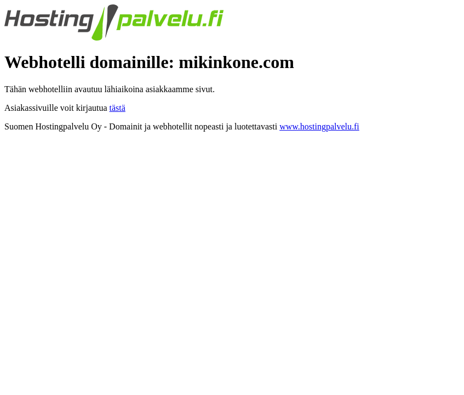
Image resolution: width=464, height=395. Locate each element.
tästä (117, 107)
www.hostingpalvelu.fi (319, 126)
